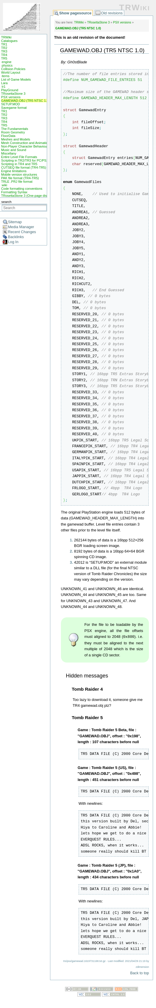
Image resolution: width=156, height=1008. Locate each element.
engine (6, 62)
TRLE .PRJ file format (16, 181)
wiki (4, 185)
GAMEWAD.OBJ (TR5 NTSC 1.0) (25, 100)
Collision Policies (13, 69)
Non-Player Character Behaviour (24, 146)
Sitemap (15, 222)
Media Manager (21, 227)
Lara (4, 83)
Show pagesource (75, 13)
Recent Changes (22, 232)
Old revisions (112, 13)
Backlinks (16, 237)
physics (7, 65)
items (5, 76)
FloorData (8, 136)
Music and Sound (13, 150)
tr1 (4, 86)
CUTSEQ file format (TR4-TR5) (23, 167)
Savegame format (14, 107)
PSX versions (11, 97)
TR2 (4, 48)
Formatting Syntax (14, 192)
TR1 (4, 44)
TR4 (4, 55)
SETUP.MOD (10, 104)
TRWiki (6, 37)
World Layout (10, 72)
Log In (13, 242)
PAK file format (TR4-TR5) (20, 178)
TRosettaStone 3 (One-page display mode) (32, 195)
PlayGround (9, 90)
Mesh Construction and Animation (25, 143)
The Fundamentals (14, 129)
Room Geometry (13, 132)
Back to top (139, 973)
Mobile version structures (19, 174)
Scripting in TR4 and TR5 (19, 164)
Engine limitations (13, 171)
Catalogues (9, 41)
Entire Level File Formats (19, 157)
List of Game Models (16, 79)
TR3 (4, 51)
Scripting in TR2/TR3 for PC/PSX (25, 160)
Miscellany (8, 153)
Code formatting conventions (21, 188)
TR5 (4, 58)
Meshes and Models (15, 139)
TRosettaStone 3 (13, 93)
